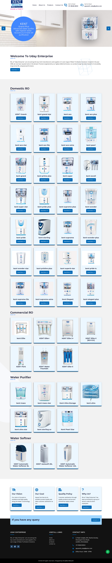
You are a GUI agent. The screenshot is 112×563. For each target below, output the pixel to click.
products (50, 5)
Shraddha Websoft (68, 561)
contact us (59, 5)
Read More (15, 69)
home (34, 5)
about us (42, 5)
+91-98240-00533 (73, 6)
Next (108, 28)
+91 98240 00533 (80, 545)
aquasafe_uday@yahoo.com (93, 6)
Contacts (96, 520)
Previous (3, 28)
